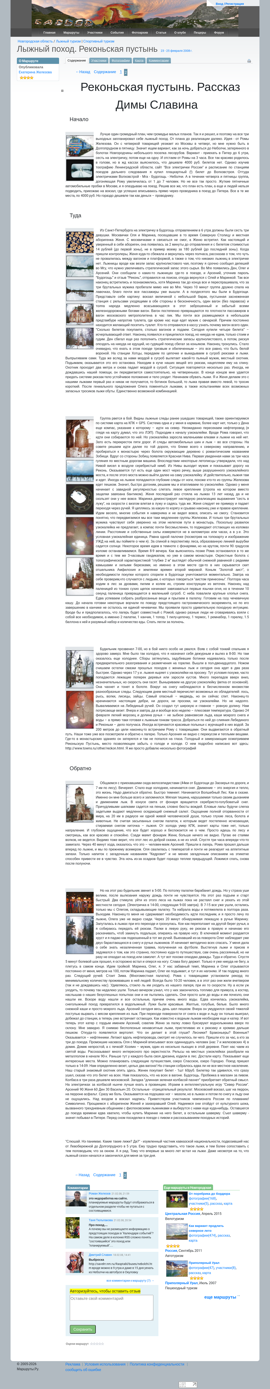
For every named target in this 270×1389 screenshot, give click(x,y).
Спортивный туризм (98, 41)
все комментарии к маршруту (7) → (130, 1280)
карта (228, 1204)
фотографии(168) (202, 1198)
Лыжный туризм (68, 41)
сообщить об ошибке (83, 1370)
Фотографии (121, 60)
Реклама (72, 1364)
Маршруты (71, 32)
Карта (139, 60)
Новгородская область (35, 41)
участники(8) (226, 1268)
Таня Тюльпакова (101, 1220)
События (117, 32)
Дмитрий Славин (100, 1254)
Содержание (77, 60)
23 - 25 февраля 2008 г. (176, 50)
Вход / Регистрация (230, 3)
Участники (95, 32)
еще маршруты (220, 1297)
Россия (171, 1251)
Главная (49, 32)
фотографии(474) (202, 1235)
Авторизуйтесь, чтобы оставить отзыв (105, 1291)
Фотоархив (140, 32)
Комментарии (159, 60)
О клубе (180, 32)
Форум (219, 32)
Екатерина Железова (35, 72)
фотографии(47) (201, 1268)
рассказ (216, 1204)
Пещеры (200, 32)
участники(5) (199, 1204)
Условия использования (105, 1364)
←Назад (83, 72)
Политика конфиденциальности (157, 1364)
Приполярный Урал (204, 1263)
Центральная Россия (182, 1214)
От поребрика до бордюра (209, 1194)
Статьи (161, 32)
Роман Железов (100, 1193)
